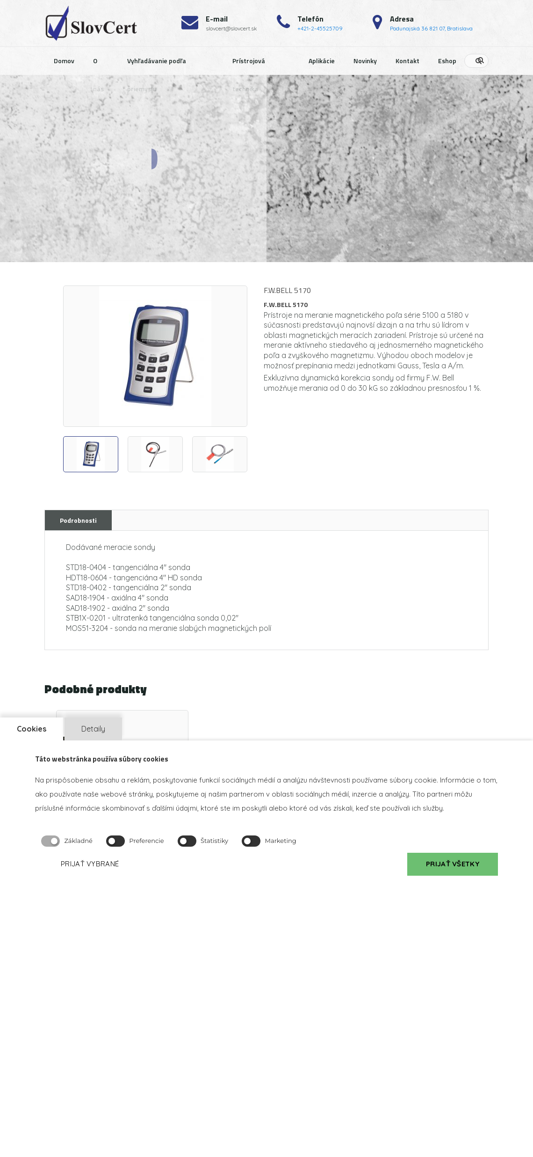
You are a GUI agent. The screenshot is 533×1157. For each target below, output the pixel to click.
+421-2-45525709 (320, 28)
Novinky (365, 61)
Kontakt (407, 61)
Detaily (93, 728)
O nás (98, 65)
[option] (155, 356)
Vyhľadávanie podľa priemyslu (156, 65)
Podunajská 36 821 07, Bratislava (431, 28)
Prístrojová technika (248, 65)
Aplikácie (322, 61)
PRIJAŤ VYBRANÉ (90, 863)
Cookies (31, 728)
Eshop (447, 61)
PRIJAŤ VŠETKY (452, 863)
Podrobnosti (78, 520)
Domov (64, 61)
